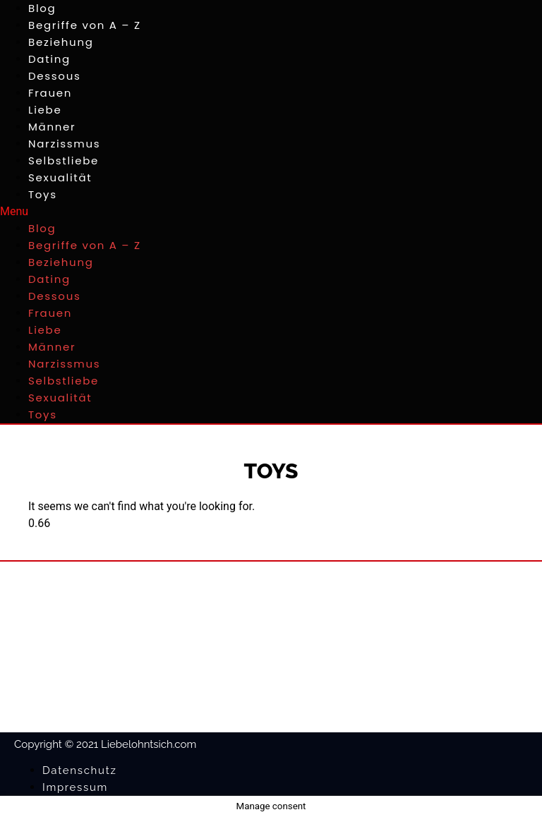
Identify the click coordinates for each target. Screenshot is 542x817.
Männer (52, 126)
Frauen (50, 92)
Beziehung (61, 42)
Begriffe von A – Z (84, 25)
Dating (49, 59)
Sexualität (60, 177)
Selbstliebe (63, 160)
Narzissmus (64, 143)
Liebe (44, 109)
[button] (271, 211)
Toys (42, 194)
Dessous (54, 75)
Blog (42, 8)
